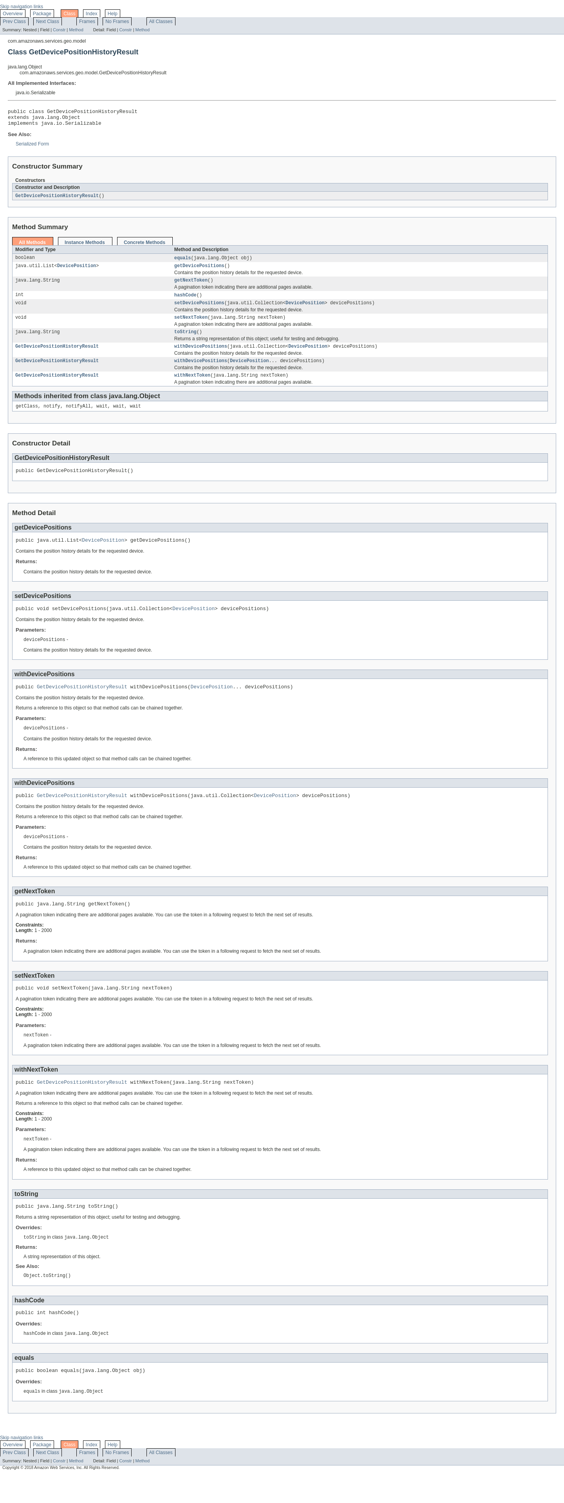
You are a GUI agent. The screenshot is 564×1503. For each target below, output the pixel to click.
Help (113, 13)
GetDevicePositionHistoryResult (57, 199)
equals (182, 262)
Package (42, 13)
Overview (13, 13)
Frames (87, 21)
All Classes (161, 21)
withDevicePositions (200, 355)
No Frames (117, 21)
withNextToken (192, 386)
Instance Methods (85, 246)
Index (92, 13)
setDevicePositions (199, 310)
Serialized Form (32, 147)
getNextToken (191, 286)
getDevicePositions (199, 271)
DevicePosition (76, 271)
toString (185, 340)
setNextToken (191, 325)
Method (76, 29)
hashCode (185, 301)
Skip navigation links (21, 6)
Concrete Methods (144, 246)
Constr (59, 29)
